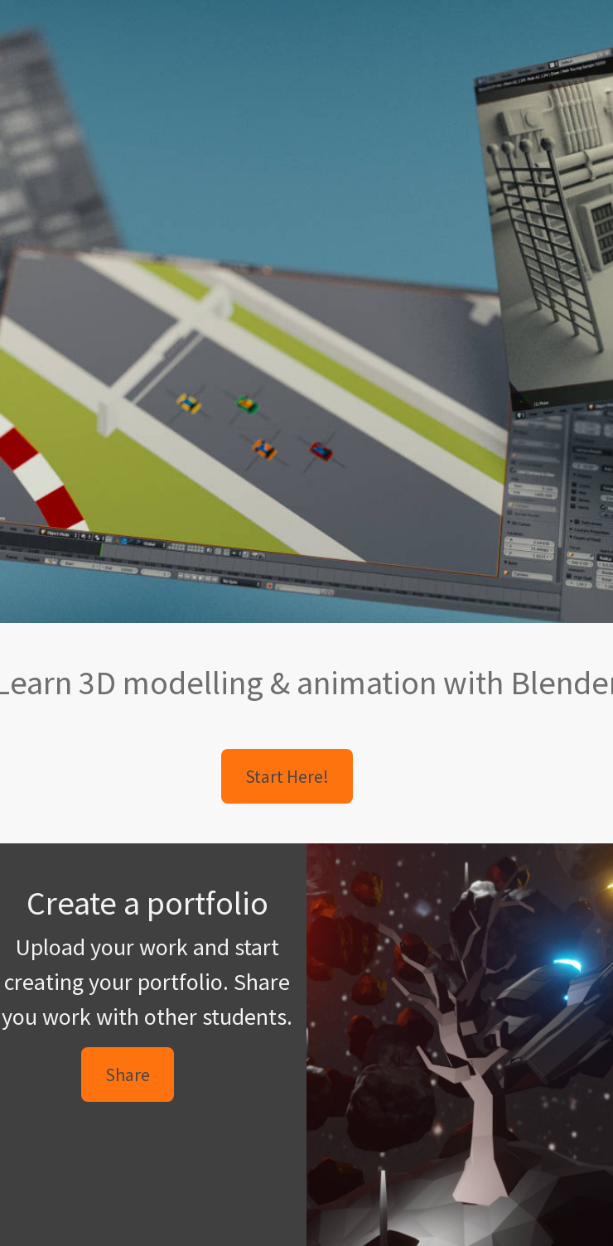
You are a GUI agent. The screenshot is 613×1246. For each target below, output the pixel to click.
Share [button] (127, 1074)
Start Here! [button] (287, 776)
